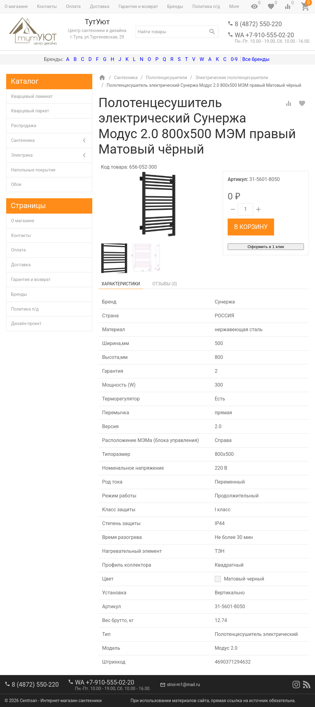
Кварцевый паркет (30, 110)
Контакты (47, 6)
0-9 (234, 59)
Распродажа (23, 125)
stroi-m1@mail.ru (183, 684)
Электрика (51, 155)
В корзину (251, 227)
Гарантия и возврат (138, 6)
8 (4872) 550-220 (258, 24)
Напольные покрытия (33, 169)
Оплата (73, 6)
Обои (16, 184)
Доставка (99, 6)
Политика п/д (206, 6)
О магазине (16, 6)
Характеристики (121, 283)
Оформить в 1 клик (266, 246)
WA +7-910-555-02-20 (264, 35)
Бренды (175, 6)
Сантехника (51, 140)
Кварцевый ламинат (32, 96)
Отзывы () (164, 283)
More (234, 6)
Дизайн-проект (26, 323)
